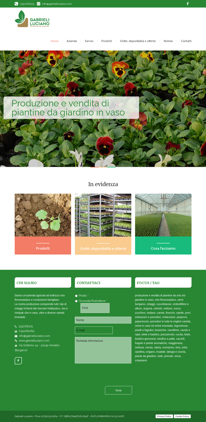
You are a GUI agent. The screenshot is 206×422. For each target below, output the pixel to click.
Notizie (168, 41)
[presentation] (103, 373)
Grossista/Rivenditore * (93, 300)
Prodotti (106, 41)
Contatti (186, 41)
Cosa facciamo (163, 248)
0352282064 (26, 331)
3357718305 (24, 3)
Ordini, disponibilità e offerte (138, 41)
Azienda (72, 41)
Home (55, 41)
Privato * (84, 295)
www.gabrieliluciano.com (34, 340)
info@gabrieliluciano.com (54, 3)
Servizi (89, 41)
